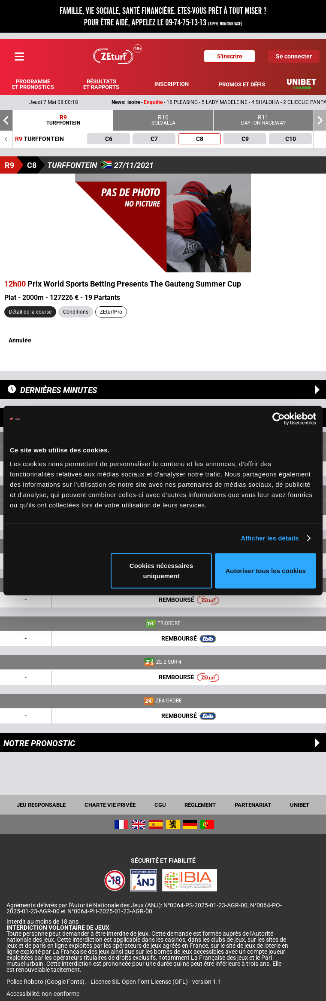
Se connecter (294, 56)
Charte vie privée (110, 805)
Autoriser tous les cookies (265, 570)
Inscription (171, 84)
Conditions (75, 312)
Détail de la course (30, 312)
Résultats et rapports (101, 84)
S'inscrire (229, 56)
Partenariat (253, 805)
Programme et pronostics (33, 84)
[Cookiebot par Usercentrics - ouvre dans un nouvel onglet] (278, 418)
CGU (160, 805)
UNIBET (299, 805)
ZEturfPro (111, 312)
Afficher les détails (270, 538)
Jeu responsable (41, 805)
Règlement (200, 805)
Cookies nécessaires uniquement (161, 570)
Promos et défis (242, 84)
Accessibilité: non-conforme (42, 993)
